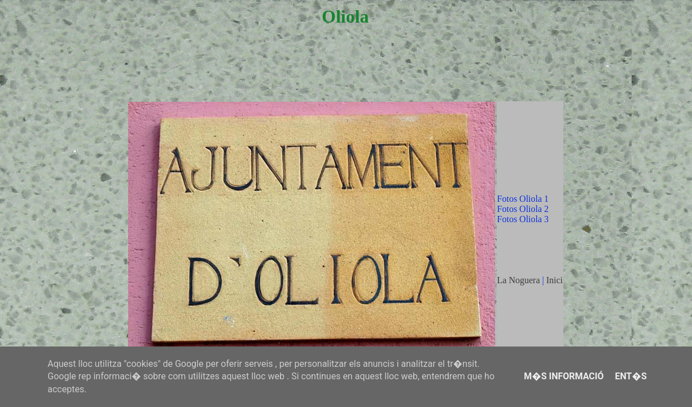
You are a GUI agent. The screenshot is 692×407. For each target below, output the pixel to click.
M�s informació (563, 376)
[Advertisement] (345, 74)
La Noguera (518, 280)
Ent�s (630, 376)
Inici (554, 280)
